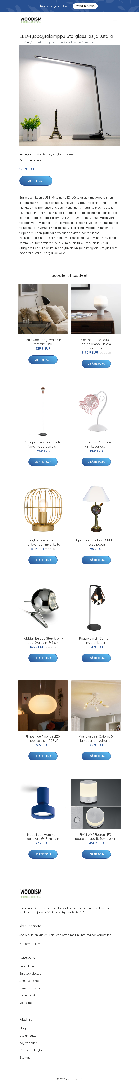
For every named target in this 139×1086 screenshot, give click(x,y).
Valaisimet (44, 154)
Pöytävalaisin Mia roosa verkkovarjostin (96, 444)
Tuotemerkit (27, 995)
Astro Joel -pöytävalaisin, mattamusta (43, 342)
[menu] (115, 20)
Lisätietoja (35, 180)
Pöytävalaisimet (64, 154)
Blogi (22, 1028)
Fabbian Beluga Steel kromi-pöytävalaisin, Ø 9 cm (42, 640)
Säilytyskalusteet (30, 973)
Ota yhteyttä (27, 1035)
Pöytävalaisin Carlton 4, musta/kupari (96, 640)
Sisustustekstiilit (30, 988)
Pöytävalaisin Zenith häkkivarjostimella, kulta (43, 542)
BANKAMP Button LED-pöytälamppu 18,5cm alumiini (96, 837)
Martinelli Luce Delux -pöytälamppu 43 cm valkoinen (96, 344)
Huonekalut (27, 966)
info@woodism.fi (30, 944)
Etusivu (24, 42)
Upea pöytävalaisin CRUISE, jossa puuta (96, 542)
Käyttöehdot (28, 1043)
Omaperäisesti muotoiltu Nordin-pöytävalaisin (43, 444)
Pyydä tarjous (85, 6)
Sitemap (25, 1057)
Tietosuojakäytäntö (32, 1050)
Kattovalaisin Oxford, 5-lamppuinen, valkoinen (96, 739)
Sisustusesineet (30, 981)
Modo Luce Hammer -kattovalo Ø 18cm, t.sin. (43, 837)
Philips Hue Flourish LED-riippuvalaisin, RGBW (42, 739)
